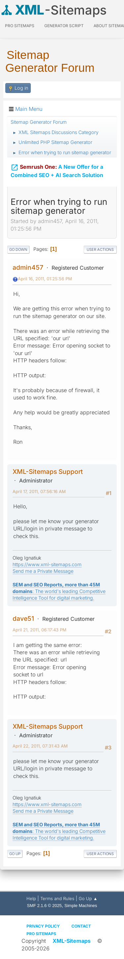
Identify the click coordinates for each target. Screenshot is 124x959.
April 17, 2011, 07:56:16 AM (39, 491)
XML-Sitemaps (72, 940)
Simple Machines (80, 905)
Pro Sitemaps (41, 933)
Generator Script (64, 25)
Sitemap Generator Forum (50, 61)
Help (31, 898)
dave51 (23, 618)
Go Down (18, 249)
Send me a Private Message (43, 571)
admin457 (28, 267)
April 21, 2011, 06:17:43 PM (39, 629)
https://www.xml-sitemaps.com (47, 564)
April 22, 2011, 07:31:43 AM (40, 746)
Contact (81, 926)
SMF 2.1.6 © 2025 (44, 905)
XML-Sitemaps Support (48, 472)
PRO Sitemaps (19, 25)
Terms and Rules (57, 898)
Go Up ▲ (88, 898)
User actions (100, 249)
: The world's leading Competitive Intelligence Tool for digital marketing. (59, 591)
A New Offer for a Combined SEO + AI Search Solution (57, 169)
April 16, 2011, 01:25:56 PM (45, 278)
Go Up (15, 853)
